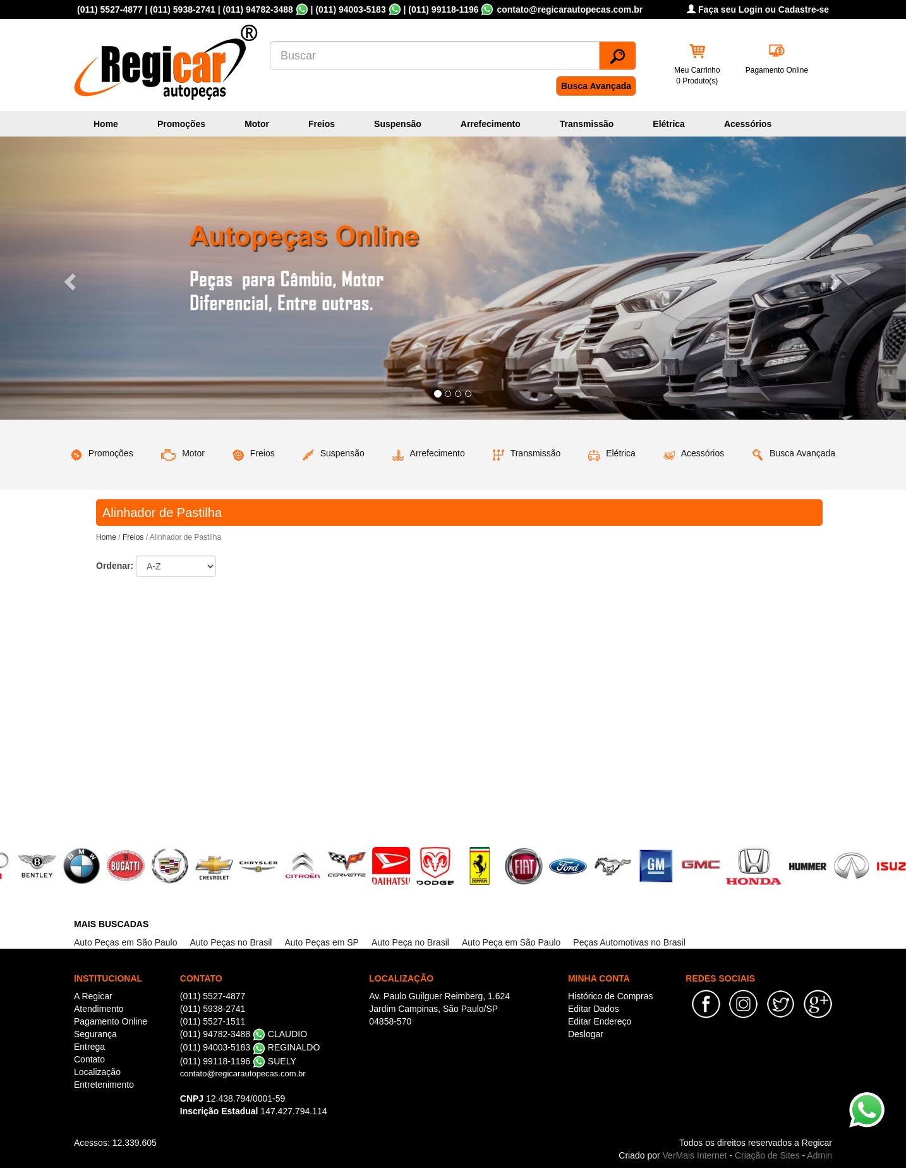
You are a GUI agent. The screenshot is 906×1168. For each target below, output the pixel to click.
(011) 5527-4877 (110, 9)
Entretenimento (104, 1085)
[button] (68, 278)
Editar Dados (593, 1009)
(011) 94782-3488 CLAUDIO (243, 1034)
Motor (257, 124)
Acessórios (747, 124)
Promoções (181, 124)
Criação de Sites (767, 1155)
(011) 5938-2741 (182, 9)
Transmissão (587, 124)
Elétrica (669, 124)
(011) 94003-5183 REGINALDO (250, 1047)
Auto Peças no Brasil (231, 942)
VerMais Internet (695, 1155)
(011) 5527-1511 (213, 1021)
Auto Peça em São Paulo (511, 942)
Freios (321, 124)
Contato (89, 1059)
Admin (819, 1155)
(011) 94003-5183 (350, 9)
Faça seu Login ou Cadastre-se (758, 9)
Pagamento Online (777, 70)
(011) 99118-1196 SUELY (238, 1061)
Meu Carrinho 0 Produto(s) (697, 75)
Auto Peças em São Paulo (125, 942)
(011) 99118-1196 (443, 9)
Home (106, 124)
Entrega (89, 1047)
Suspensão (397, 124)
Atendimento (99, 1009)
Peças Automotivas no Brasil (629, 942)
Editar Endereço (599, 1021)
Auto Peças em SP (321, 942)
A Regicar (93, 996)
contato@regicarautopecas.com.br (243, 1073)
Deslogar (585, 1034)
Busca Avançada (596, 86)
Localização (97, 1072)
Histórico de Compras (610, 996)
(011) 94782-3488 (257, 9)
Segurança (95, 1034)
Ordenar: (114, 566)
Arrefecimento (491, 124)
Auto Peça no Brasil (410, 942)
